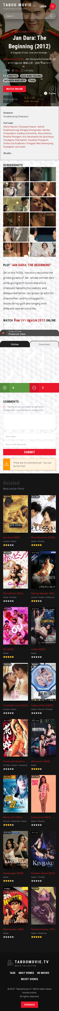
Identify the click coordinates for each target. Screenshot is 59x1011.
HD (17, 70)
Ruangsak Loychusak (14, 146)
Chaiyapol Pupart (27, 126)
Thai (32, 80)
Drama (30, 31)
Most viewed (26, 972)
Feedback (29, 1004)
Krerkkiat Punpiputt (38, 139)
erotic (13, 76)
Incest (40, 31)
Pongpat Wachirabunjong (40, 143)
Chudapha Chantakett (15, 139)
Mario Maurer (10, 126)
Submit (29, 452)
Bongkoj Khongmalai (30, 129)
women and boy (15, 80)
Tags (13, 972)
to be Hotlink (32, 332)
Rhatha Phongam (12, 136)
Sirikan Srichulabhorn (14, 143)
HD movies (43, 972)
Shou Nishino (44, 133)
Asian (21, 31)
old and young (31, 76)
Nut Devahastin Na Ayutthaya (37, 136)
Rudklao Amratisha (27, 133)
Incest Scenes (29, 979)
